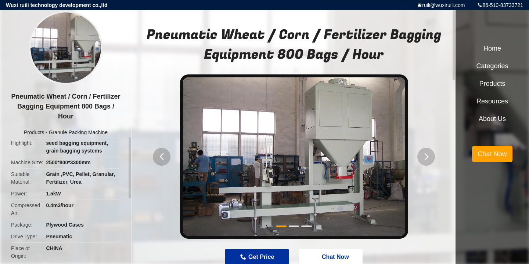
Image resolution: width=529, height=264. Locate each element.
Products (34, 132)
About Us (492, 118)
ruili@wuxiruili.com (443, 5)
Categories (492, 66)
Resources (492, 101)
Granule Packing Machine (78, 132)
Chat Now (492, 154)
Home (492, 48)
